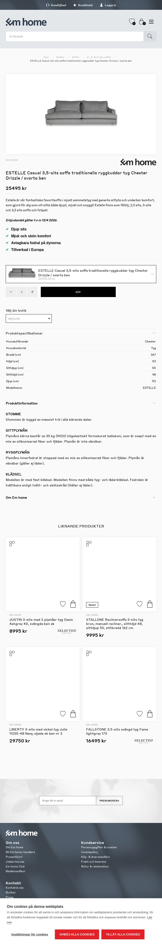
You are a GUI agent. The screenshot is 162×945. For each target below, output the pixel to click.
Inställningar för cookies (29, 934)
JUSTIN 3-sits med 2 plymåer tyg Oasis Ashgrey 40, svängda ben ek (41, 621)
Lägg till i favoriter (63, 604)
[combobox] (29, 318)
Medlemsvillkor (16, 871)
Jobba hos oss (15, 861)
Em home (12, 160)
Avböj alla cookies (77, 934)
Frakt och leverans (93, 861)
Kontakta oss (14, 887)
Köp (73, 604)
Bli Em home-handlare (20, 852)
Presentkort (14, 857)
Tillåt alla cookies (123, 934)
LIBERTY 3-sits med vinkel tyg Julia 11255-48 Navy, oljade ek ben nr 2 (38, 731)
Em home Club (15, 866)
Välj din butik (16, 310)
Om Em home (14, 847)
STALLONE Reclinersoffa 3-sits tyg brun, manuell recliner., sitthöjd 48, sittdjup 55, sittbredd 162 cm (114, 623)
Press (9, 897)
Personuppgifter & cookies (99, 847)
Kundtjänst (56, 5)
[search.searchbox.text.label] (76, 36)
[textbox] (28, 318)
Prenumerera (109, 800)
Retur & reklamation (95, 866)
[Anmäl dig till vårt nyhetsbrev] (67, 800)
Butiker (11, 892)
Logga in (108, 5)
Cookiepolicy (89, 852)
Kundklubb (83, 5)
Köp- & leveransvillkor (95, 857)
